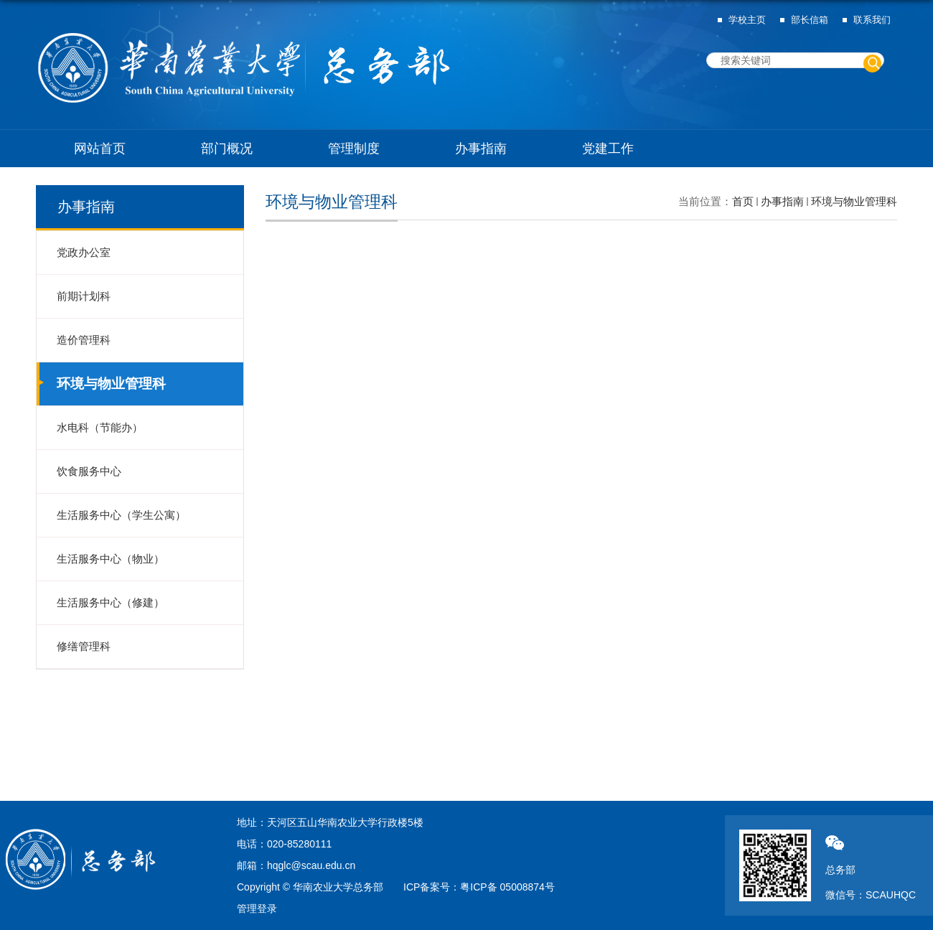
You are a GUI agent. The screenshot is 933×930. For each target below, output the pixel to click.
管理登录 (257, 908)
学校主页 (747, 19)
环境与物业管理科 (854, 201)
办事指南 (481, 148)
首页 (743, 201)
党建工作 (608, 148)
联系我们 (872, 19)
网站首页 (100, 148)
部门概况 (227, 148)
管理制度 (354, 148)
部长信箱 (809, 19)
